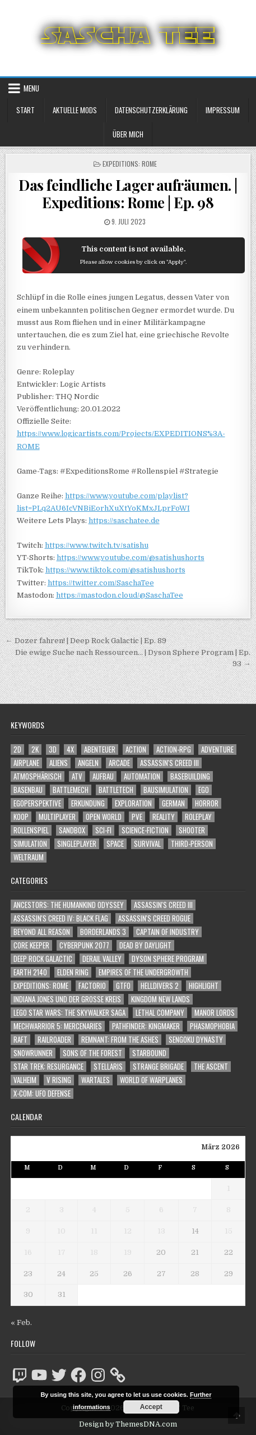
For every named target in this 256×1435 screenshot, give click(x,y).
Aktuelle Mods (75, 110)
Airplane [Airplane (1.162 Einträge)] (26, 763)
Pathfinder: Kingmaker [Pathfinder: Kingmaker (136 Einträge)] (146, 1026)
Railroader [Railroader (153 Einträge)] (54, 1039)
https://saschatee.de (124, 520)
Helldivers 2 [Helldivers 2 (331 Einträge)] (160, 985)
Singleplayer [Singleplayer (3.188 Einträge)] (76, 843)
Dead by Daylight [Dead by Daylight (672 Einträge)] (145, 945)
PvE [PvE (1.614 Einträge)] (137, 817)
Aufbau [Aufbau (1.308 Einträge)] (103, 776)
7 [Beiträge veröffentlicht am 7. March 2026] (195, 1209)
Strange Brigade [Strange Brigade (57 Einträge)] (158, 1066)
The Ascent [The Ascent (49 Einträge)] (211, 1066)
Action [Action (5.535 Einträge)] (135, 749)
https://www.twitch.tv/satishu (96, 545)
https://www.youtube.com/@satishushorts (130, 557)
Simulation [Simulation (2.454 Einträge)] (30, 843)
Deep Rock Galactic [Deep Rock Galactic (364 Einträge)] (42, 958)
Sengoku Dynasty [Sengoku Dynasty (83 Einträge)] (196, 1039)
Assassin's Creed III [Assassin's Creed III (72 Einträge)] (163, 905)
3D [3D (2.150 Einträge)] (53, 749)
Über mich (128, 134)
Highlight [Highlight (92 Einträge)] (203, 985)
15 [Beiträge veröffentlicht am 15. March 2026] (228, 1231)
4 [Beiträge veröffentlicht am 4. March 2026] (94, 1209)
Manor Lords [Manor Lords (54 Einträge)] (214, 1012)
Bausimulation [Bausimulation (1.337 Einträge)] (165, 790)
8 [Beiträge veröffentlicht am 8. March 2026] (228, 1209)
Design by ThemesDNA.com (128, 1424)
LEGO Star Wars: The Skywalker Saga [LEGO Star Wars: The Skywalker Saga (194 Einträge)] (69, 1012)
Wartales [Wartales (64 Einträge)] (95, 1080)
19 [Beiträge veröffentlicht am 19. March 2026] (128, 1252)
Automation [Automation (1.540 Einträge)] (142, 776)
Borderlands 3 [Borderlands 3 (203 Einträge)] (103, 932)
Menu (31, 88)
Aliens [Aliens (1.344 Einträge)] (58, 763)
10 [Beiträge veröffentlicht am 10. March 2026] (61, 1231)
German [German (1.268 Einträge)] (173, 803)
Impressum (223, 110)
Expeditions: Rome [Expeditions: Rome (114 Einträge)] (40, 985)
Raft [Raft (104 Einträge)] (20, 1039)
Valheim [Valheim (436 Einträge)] (24, 1080)
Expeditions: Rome (130, 163)
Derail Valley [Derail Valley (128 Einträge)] (102, 958)
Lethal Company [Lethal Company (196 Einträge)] (160, 1012)
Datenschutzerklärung (151, 110)
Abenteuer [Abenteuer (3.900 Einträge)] (99, 749)
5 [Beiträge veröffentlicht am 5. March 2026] (127, 1209)
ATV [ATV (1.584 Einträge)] (77, 776)
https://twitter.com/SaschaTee (101, 583)
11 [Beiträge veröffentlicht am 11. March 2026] (94, 1231)
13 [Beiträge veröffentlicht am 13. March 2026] (161, 1231)
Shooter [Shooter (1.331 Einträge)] (192, 830)
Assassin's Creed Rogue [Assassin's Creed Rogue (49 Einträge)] (154, 918)
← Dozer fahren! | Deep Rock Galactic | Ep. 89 (86, 640)
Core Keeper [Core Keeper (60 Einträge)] (31, 945)
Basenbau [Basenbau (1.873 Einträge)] (28, 790)
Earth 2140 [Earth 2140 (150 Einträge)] (30, 972)
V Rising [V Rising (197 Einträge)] (58, 1080)
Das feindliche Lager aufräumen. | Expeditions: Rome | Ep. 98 (128, 193)
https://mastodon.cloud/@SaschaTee (119, 595)
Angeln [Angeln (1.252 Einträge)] (88, 763)
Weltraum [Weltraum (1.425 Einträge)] (28, 857)
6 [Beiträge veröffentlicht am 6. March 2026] (161, 1209)
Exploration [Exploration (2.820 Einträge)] (133, 803)
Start (25, 110)
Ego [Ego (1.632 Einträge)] (203, 790)
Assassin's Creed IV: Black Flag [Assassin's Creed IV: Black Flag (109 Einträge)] (60, 918)
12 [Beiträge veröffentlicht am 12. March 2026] (128, 1231)
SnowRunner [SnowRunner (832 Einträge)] (33, 1053)
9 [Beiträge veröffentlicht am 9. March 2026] (28, 1231)
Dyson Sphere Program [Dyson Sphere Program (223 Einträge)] (168, 958)
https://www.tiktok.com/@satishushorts (115, 570)
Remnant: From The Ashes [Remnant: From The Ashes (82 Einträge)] (120, 1039)
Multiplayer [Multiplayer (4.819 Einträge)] (57, 817)
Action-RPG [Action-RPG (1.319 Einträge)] (173, 749)
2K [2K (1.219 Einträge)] (35, 749)
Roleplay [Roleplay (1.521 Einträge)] (198, 817)
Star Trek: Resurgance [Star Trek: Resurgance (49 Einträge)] (48, 1066)
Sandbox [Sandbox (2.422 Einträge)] (72, 830)
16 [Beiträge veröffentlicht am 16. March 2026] (28, 1252)
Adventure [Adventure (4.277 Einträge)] (217, 749)
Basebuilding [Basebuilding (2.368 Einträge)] (190, 776)
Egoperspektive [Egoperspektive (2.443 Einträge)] (37, 803)
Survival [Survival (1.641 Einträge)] (147, 843)
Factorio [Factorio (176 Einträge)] (92, 985)
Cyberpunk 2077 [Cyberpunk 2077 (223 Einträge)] (84, 945)
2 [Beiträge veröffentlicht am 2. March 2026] (28, 1209)
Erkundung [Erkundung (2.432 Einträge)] (88, 803)
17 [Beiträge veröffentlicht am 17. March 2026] (62, 1252)
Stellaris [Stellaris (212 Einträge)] (108, 1066)
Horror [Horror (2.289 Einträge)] (206, 803)
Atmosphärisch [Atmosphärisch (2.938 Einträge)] (37, 776)
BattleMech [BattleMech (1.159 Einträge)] (71, 790)
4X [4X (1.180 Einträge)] (70, 749)
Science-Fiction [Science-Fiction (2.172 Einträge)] (145, 830)
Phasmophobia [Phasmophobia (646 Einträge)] (212, 1026)
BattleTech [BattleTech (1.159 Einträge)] (116, 790)
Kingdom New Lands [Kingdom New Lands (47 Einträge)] (160, 999)
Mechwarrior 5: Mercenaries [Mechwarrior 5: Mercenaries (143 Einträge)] (57, 1026)
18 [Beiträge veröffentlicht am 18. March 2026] (94, 1252)
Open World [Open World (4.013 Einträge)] (104, 817)
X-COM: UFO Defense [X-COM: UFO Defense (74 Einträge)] (42, 1093)
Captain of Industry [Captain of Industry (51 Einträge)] (167, 932)
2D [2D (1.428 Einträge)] (17, 749)
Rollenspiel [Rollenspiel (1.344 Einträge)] (31, 830)
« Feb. (21, 1322)
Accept (151, 1407)
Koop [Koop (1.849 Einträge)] (21, 817)
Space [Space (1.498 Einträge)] (115, 843)
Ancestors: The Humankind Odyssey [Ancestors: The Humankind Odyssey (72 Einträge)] (68, 905)
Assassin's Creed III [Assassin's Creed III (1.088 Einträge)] (169, 763)
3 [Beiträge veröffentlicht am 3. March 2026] (61, 1209)
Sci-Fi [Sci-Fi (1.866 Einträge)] (103, 830)
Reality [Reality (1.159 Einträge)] (163, 817)
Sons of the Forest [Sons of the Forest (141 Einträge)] (92, 1053)
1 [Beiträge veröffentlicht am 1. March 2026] (228, 1188)
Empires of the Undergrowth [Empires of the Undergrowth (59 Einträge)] (143, 972)
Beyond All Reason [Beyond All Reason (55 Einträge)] (41, 932)
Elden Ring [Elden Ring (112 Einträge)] (73, 972)
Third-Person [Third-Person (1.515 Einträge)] (192, 843)
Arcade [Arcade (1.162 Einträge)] (119, 763)
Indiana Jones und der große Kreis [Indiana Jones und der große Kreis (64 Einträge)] (67, 999)
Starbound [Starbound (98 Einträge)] (149, 1053)
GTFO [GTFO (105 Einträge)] (123, 985)
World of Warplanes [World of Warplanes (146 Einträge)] (151, 1080)
